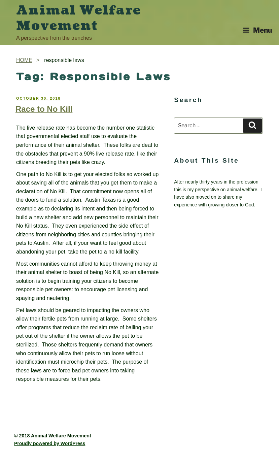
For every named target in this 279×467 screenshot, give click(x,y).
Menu (257, 30)
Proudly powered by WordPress (49, 443)
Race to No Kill (43, 108)
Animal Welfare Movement (78, 18)
